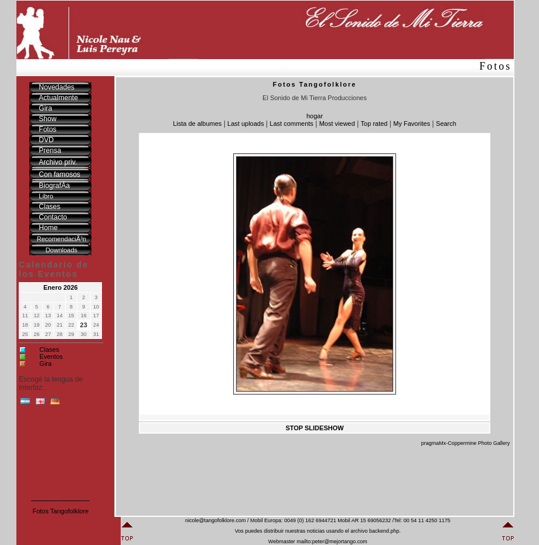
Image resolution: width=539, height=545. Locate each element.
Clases (49, 349)
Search (446, 123)
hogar (314, 115)
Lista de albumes (197, 123)
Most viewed (337, 123)
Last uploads (245, 123)
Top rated (374, 123)
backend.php (384, 531)
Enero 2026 (60, 287)
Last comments (291, 123)
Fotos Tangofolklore (60, 511)
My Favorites (411, 123)
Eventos (51, 356)
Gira (45, 363)
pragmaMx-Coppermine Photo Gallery (465, 443)
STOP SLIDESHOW (314, 427)
